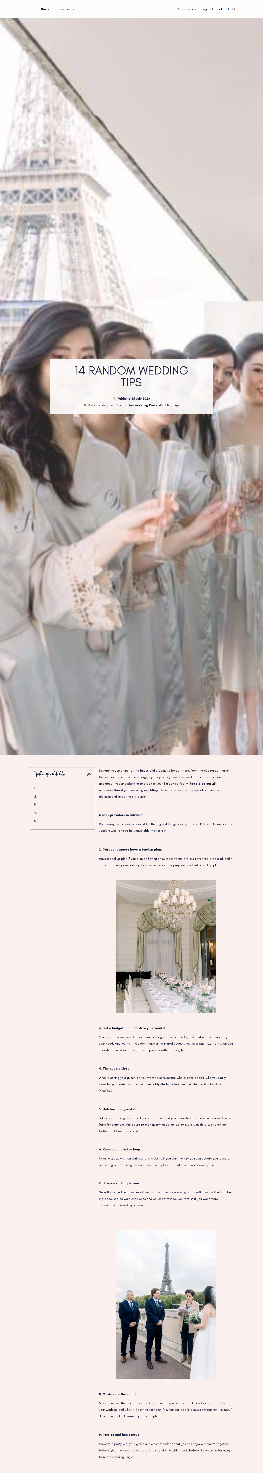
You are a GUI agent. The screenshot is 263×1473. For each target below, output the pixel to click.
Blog (203, 9)
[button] (89, 774)
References (187, 9)
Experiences (63, 9)
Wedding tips (169, 405)
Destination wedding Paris (136, 405)
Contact (216, 9)
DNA (45, 9)
